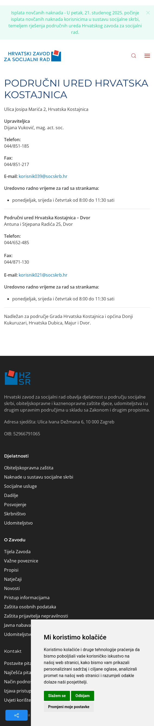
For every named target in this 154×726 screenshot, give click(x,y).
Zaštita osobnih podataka (30, 607)
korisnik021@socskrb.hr (43, 275)
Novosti (12, 588)
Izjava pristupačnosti (25, 691)
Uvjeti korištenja (20, 700)
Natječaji (13, 579)
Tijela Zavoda (17, 552)
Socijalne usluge (20, 486)
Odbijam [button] (82, 696)
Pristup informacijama (27, 598)
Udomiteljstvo (18, 523)
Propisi (11, 570)
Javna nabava (17, 625)
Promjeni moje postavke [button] (68, 707)
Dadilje (11, 495)
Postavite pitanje (21, 663)
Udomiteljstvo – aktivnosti (30, 634)
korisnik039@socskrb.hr (43, 176)
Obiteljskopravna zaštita (28, 468)
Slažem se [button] (57, 696)
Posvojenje (15, 505)
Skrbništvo (15, 514)
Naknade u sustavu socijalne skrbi (38, 477)
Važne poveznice (21, 561)
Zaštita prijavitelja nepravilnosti (36, 616)
